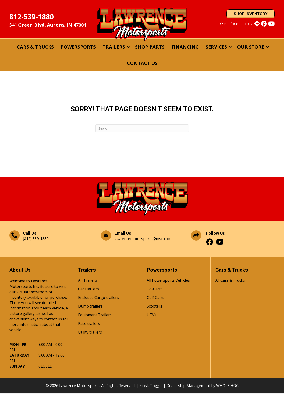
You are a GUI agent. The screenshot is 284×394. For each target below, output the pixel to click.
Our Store (250, 47)
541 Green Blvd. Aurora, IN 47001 (47, 25)
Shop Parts (150, 47)
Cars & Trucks (35, 47)
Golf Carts (155, 299)
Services (216, 47)
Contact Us (142, 64)
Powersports (78, 47)
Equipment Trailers (95, 316)
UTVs (151, 316)
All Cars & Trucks (230, 281)
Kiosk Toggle (150, 386)
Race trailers (89, 325)
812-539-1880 (31, 17)
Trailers (114, 47)
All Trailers (87, 281)
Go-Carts (154, 290)
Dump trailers (90, 307)
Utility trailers (90, 333)
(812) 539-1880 (36, 239)
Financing (185, 47)
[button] (128, 47)
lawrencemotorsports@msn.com (143, 239)
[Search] (142, 129)
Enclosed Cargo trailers (98, 299)
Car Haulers (88, 290)
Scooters (154, 307)
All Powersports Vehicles (168, 281)
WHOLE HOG (227, 386)
